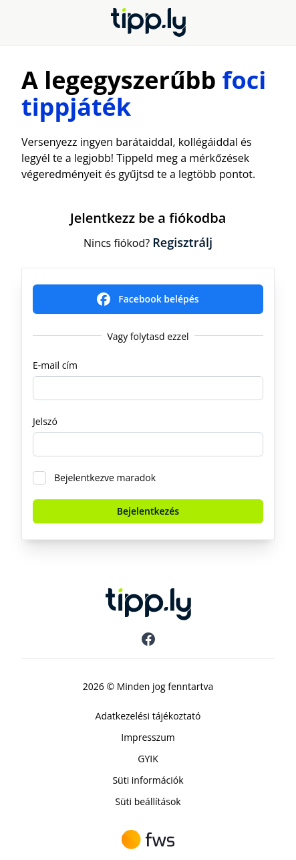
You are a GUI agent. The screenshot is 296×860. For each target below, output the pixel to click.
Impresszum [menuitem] (147, 737)
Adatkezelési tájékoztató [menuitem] (148, 715)
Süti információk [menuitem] (147, 780)
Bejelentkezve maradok (105, 477)
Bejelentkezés (148, 511)
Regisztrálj (182, 242)
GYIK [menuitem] (148, 758)
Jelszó (45, 421)
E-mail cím (55, 365)
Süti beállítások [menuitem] (147, 801)
